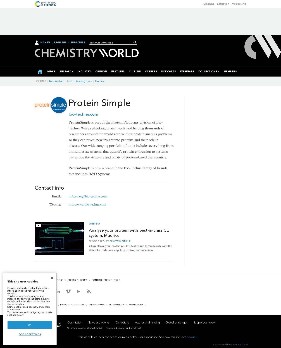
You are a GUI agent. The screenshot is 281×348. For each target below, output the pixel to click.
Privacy (65, 304)
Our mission (74, 322)
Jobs (69, 81)
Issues (83, 280)
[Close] (52, 278)
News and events (98, 322)
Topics (71, 280)
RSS (116, 280)
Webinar (94, 223)
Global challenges (177, 322)
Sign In (45, 42)
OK (30, 324)
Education (223, 3)
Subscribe (78, 42)
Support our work (204, 322)
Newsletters (56, 81)
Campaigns (122, 322)
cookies (192, 337)
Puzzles (99, 81)
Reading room (84, 81)
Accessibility (116, 304)
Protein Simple (120, 241)
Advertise (57, 280)
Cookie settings (30, 334)
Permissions (136, 304)
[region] (30, 309)
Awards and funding (147, 322)
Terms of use (96, 304)
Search (135, 42)
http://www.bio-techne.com (87, 204)
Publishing (208, 3)
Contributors (101, 280)
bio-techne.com (83, 114)
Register (60, 42)
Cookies (79, 304)
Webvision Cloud (239, 344)
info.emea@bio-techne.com (88, 196)
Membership (239, 3)
